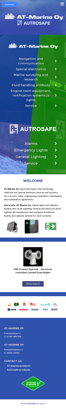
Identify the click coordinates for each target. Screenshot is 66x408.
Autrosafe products (18, 370)
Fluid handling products (31, 85)
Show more (33, 284)
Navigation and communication (31, 61)
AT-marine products (18, 366)
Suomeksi (9, 4)
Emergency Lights (31, 150)
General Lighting (31, 157)
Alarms (31, 143)
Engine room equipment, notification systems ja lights (31, 95)
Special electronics (31, 69)
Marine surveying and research (31, 77)
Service (31, 106)
